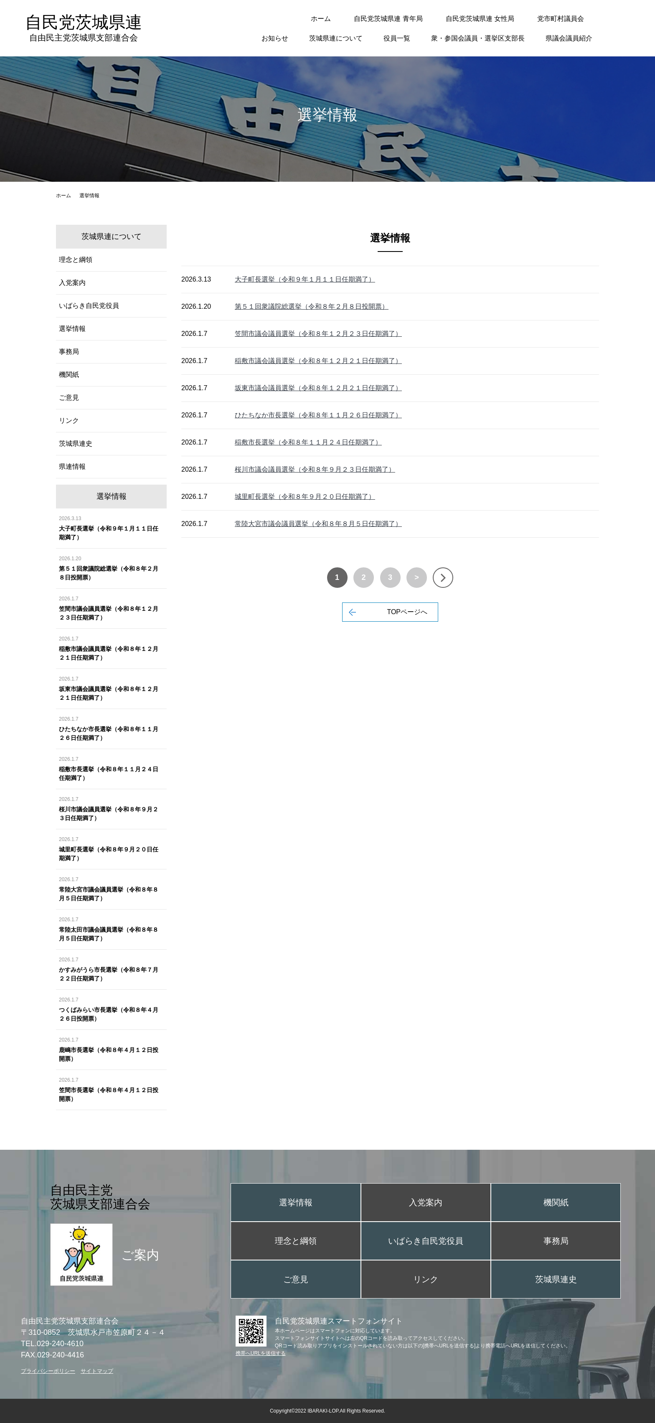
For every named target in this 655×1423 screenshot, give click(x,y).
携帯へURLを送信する (261, 1353)
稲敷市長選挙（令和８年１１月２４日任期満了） (308, 442)
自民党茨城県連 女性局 (480, 18)
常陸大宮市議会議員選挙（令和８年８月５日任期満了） (318, 523)
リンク (69, 420)
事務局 (69, 351)
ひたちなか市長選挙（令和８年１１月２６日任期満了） (318, 415)
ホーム (321, 18)
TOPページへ (407, 611)
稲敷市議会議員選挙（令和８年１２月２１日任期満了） (318, 360)
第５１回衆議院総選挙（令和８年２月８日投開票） (311, 306)
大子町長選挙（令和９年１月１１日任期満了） (305, 279)
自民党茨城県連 (83, 28)
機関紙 (69, 374)
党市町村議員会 (560, 18)
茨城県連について (336, 38)
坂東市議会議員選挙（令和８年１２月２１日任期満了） (318, 387)
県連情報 (72, 466)
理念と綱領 (75, 259)
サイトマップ (97, 1371)
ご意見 (69, 397)
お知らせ (274, 38)
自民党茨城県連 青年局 (388, 18)
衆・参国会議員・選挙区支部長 (478, 38)
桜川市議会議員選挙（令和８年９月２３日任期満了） (315, 469)
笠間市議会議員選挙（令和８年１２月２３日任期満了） (318, 333)
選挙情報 (72, 328)
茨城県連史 (75, 443)
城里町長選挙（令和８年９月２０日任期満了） (305, 496)
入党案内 (72, 282)
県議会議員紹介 (569, 38)
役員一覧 (396, 38)
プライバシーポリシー (48, 1371)
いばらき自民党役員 (89, 305)
